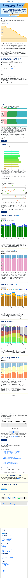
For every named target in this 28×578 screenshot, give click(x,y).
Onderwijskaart (4, 565)
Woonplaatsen (8, 539)
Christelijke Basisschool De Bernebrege (10, 463)
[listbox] (3, 219)
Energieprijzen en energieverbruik (8, 547)
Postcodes (3, 539)
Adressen (3, 537)
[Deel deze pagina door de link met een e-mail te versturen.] (3, 498)
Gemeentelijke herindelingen (7, 557)
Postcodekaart (4, 567)
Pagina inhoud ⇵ (14, 15)
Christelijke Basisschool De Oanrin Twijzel (11, 452)
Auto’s (2, 545)
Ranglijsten (3, 559)
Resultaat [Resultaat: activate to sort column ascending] (10, 421)
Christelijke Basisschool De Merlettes (10, 453)
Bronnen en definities (5, 556)
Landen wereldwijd (5, 541)
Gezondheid (3, 546)
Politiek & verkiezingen (5, 551)
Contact (2, 571)
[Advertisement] (14, 94)
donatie (18, 478)
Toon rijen (14, 430)
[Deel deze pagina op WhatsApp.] (19, 498)
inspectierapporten (14, 436)
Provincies (3, 540)
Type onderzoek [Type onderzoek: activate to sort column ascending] (4, 421)
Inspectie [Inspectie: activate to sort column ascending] (24, 421)
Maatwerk (3, 572)
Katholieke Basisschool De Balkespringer (10, 454)
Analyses (3, 554)
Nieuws (2, 558)
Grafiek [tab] (3, 23)
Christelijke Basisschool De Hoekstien (10, 462)
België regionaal (12, 541)
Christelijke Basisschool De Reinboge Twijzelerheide (12, 458)
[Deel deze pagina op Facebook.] (8, 498)
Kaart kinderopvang (5, 564)
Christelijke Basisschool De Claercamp (10, 457)
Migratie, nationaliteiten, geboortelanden (9, 549)
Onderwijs (3, 550)
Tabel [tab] (7, 23)
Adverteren (3, 570)
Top (14, 504)
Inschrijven (4, 489)
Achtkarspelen (8, 70)
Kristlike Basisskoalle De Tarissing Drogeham (11, 451)
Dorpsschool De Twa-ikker (8, 456)
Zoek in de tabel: (14, 418)
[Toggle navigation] (19, 2)
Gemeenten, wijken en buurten (7, 538)
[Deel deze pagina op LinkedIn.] (14, 498)
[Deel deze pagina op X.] (24, 498)
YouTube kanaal (4, 574)
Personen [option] (3, 219)
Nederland (8, 540)
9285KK (12, 68)
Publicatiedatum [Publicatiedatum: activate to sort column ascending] (17, 421)
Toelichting (4, 140)
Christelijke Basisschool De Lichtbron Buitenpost (12, 461)
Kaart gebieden (4, 563)
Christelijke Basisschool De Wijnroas (10, 459)
